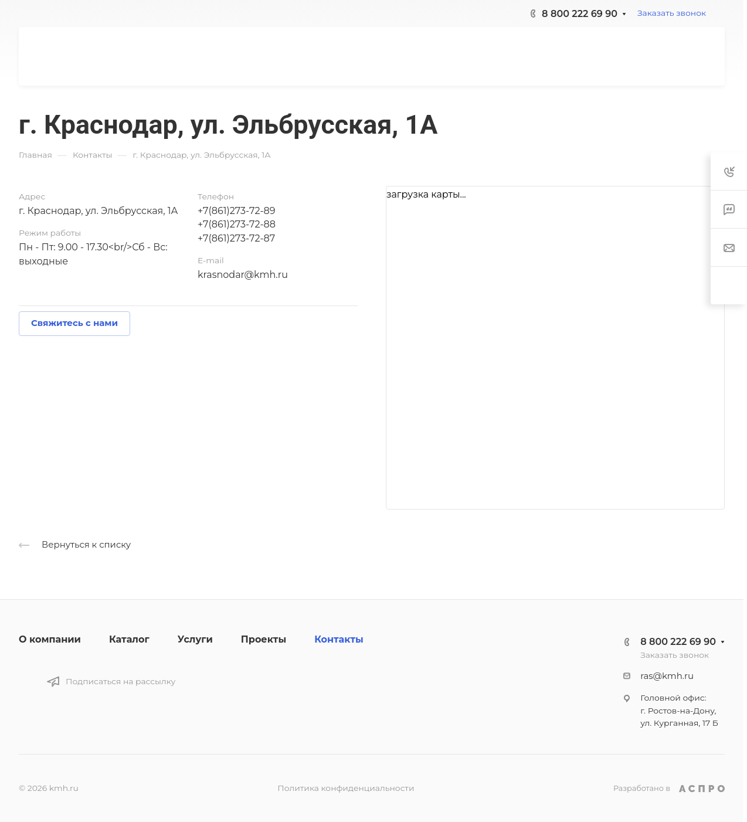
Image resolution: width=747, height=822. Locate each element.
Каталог (129, 639)
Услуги (195, 639)
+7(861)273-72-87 (236, 238)
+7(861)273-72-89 (236, 210)
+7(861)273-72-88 (237, 224)
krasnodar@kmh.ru (243, 274)
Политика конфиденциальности (345, 788)
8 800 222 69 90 (579, 13)
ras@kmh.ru (667, 676)
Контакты (339, 639)
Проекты (263, 639)
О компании (50, 639)
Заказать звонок (671, 13)
